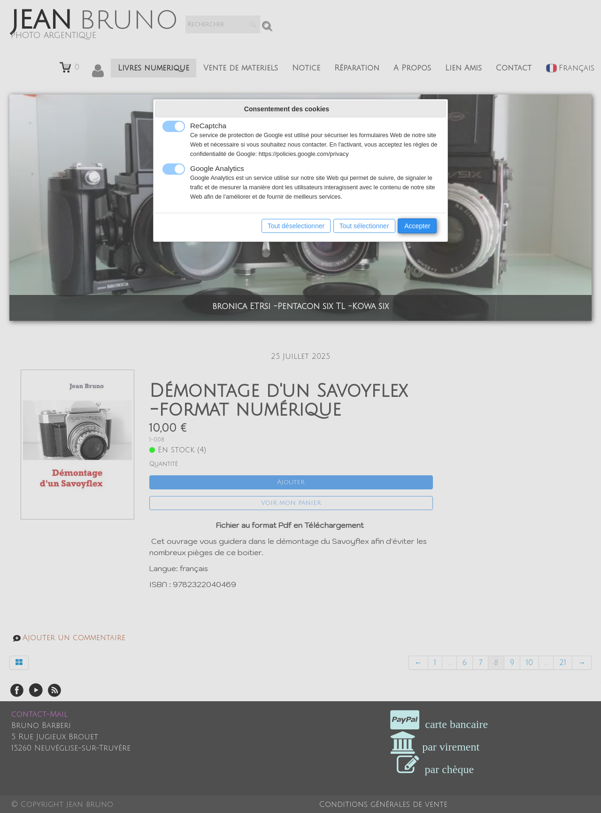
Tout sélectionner (364, 226)
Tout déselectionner (296, 226)
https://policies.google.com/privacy (304, 154)
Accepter (417, 226)
